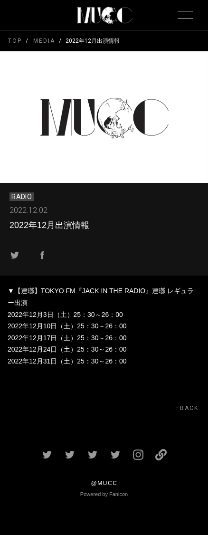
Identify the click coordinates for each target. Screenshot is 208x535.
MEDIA (44, 41)
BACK (189, 408)
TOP (15, 41)
